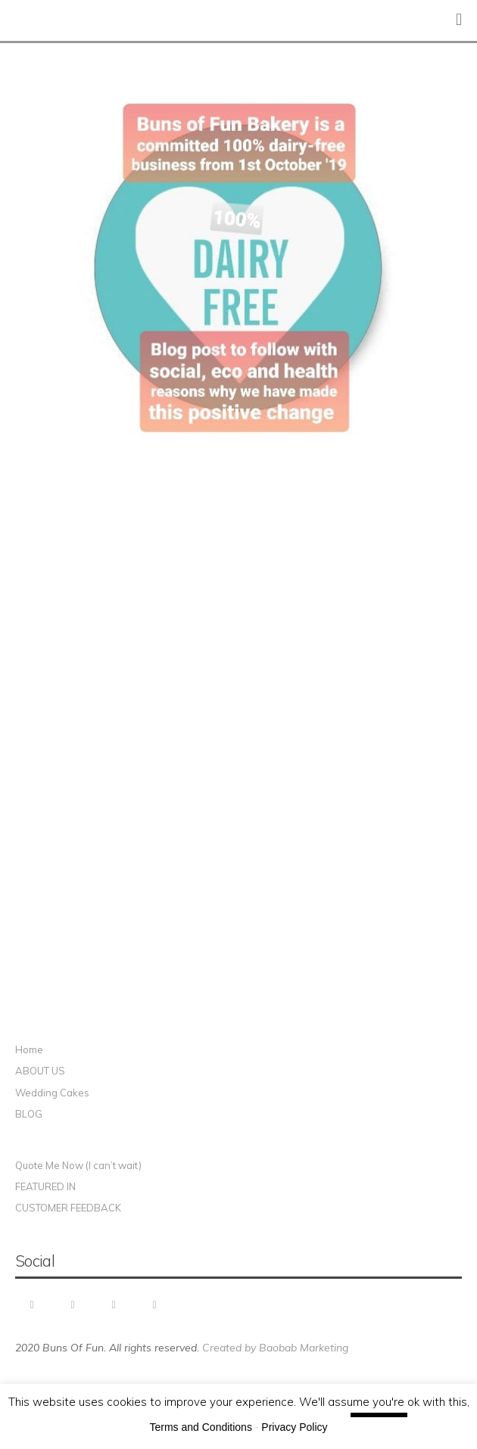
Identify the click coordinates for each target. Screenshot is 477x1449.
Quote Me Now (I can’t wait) (78, 1165)
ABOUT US (40, 1071)
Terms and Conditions (201, 1427)
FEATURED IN (45, 1186)
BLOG (28, 1114)
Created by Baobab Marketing (275, 1347)
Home (29, 1049)
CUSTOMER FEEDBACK (68, 1208)
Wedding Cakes (52, 1093)
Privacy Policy (294, 1427)
